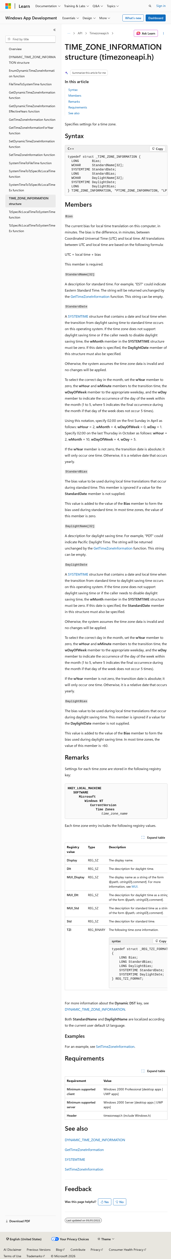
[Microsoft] (8, 6)
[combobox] (30, 39)
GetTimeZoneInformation (90, 296)
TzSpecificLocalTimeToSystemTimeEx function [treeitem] (32, 228)
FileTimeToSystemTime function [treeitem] (30, 84)
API (80, 33)
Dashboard (155, 18)
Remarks (74, 101)
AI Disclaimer (12, 1249)
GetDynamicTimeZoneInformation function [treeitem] (32, 95)
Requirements (77, 107)
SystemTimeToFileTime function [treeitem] (30, 163)
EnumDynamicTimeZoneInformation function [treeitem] (32, 73)
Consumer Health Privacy (126, 1249)
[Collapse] (54, 30)
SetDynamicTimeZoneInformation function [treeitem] (32, 144)
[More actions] (163, 33)
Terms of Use (12, 1256)
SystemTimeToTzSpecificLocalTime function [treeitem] (32, 174)
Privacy (95, 1249)
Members (74, 95)
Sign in (161, 6)
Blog (59, 1249)
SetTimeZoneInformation (115, 1046)
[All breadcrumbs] (69, 33)
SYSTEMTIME (78, 316)
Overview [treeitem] (15, 49)
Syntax (72, 90)
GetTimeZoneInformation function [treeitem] (32, 119)
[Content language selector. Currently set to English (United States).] (24, 1239)
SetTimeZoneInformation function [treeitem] (32, 155)
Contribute (78, 1249)
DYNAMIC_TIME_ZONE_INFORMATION (95, 1009)
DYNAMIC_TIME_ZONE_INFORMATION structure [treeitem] (32, 60)
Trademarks (34, 1256)
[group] (116, 174)
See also (73, 113)
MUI (135, 886)
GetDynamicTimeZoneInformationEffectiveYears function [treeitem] (32, 109)
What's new (133, 18)
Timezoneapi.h (99, 33)
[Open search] (150, 6)
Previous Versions (39, 1249)
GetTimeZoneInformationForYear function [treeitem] (31, 130)
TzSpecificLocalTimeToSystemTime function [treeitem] (32, 214)
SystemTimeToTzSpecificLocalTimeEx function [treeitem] (32, 187)
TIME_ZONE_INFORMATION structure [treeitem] (29, 201)
